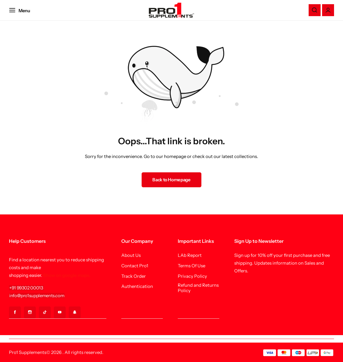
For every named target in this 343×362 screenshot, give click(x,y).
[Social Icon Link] (15, 312)
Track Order (133, 276)
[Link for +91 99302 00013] (26, 287)
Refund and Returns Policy (198, 288)
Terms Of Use (191, 266)
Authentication (137, 286)
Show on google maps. (66, 275)
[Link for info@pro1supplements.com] (37, 295)
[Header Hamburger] (22, 10)
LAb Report (190, 255)
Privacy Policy (192, 276)
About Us (131, 255)
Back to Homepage (171, 179)
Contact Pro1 (134, 266)
